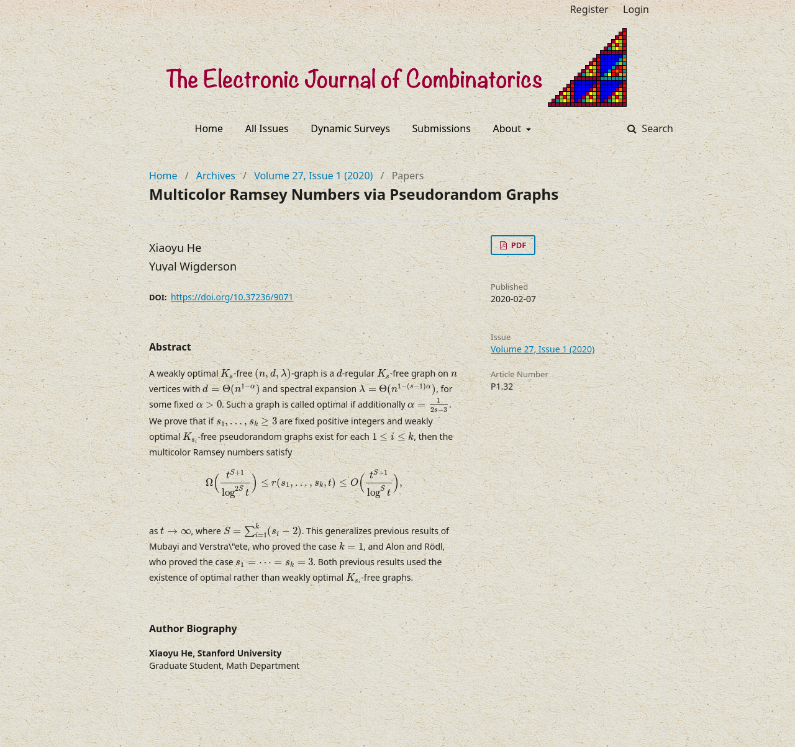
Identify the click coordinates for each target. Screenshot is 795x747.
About (508, 128)
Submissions (441, 128)
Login (636, 9)
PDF (517, 245)
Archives (215, 175)
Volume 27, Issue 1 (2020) (313, 175)
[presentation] (227, 374)
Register (589, 9)
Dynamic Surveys (350, 128)
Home (209, 128)
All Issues (267, 128)
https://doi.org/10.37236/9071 (232, 297)
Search (656, 128)
